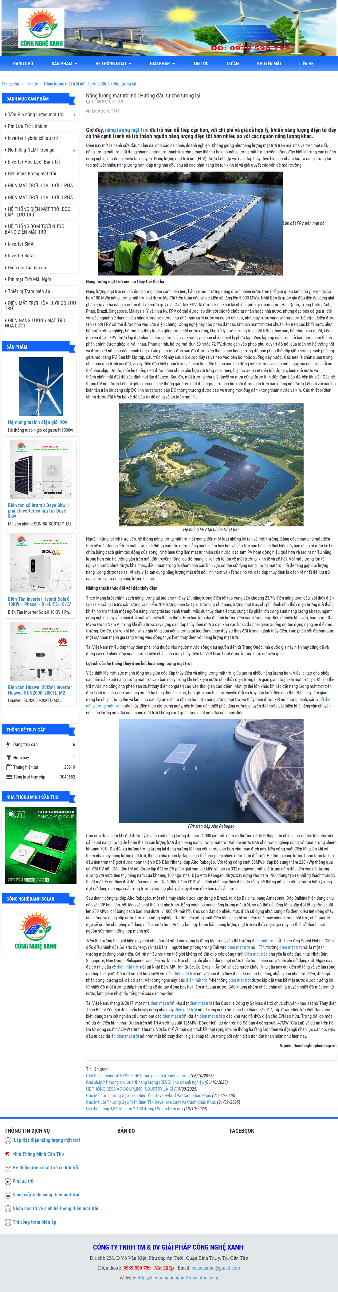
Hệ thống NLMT (114, 63)
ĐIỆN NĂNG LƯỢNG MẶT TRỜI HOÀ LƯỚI (36, 323)
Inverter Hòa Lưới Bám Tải (32, 162)
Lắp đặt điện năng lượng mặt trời (42, 1140)
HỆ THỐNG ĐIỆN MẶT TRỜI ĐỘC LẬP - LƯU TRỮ (37, 212)
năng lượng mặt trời (127, 130)
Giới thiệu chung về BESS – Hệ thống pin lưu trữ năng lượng (138, 1076)
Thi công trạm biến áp (34, 1222)
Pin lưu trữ (23, 1181)
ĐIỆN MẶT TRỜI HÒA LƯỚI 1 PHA (39, 185)
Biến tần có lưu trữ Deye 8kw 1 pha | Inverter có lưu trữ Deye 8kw (38, 510)
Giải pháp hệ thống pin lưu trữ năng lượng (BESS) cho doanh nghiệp (145, 1082)
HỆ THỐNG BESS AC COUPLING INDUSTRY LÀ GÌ (129, 1089)
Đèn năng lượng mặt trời (30, 173)
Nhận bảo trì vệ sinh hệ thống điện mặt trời (55, 1208)
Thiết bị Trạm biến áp (27, 291)
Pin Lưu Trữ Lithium (26, 126)
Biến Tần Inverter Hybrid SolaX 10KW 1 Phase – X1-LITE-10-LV (39, 602)
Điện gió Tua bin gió (26, 268)
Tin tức (201, 63)
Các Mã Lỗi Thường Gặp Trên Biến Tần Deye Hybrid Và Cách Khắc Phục (148, 1095)
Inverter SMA (19, 244)
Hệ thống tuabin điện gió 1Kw (37, 422)
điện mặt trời (263, 941)
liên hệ (306, 63)
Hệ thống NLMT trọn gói (30, 150)
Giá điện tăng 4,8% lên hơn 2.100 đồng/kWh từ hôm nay (134, 1109)
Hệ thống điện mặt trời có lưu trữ (45, 1168)
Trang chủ (22, 63)
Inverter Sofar (20, 256)
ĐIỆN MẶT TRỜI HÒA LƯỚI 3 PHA (39, 197)
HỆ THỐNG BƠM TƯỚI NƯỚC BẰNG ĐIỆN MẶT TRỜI (34, 229)
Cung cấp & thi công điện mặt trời (46, 1195)
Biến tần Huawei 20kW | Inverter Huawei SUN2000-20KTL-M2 (40, 690)
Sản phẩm (64, 63)
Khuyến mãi (269, 63)
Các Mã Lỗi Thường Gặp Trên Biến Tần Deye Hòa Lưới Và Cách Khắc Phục (151, 1102)
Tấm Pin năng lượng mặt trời (35, 114)
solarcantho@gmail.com (216, 1267)
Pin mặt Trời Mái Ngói (28, 279)
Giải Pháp (162, 63)
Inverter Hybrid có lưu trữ (31, 138)
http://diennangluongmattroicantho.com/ (178, 1278)
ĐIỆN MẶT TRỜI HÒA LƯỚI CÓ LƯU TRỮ (40, 306)
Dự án (233, 63)
